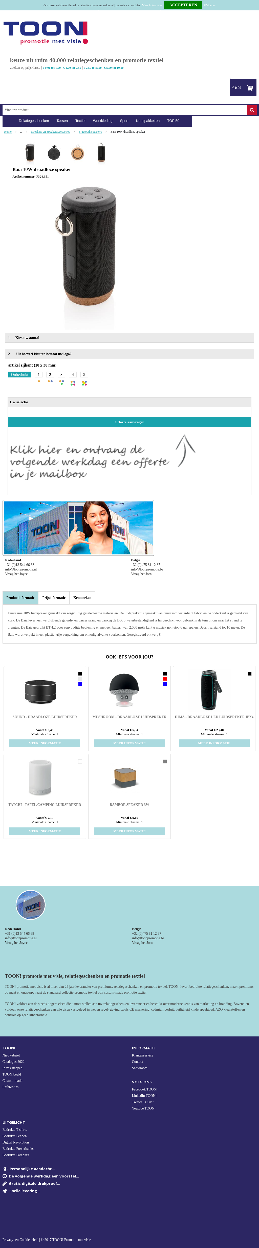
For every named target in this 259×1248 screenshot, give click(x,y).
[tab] (21, 597)
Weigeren (209, 5)
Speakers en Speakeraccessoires (50, 131)
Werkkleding (103, 121)
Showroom (139, 1068)
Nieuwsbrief (11, 1055)
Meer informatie (152, 5)
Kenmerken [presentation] (82, 598)
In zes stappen (13, 1068)
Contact (137, 1062)
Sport (124, 121)
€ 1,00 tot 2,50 (72, 68)
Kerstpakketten (148, 121)
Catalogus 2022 (14, 1062)
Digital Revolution (16, 1142)
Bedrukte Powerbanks (18, 1149)
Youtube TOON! (144, 1108)
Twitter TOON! (143, 1102)
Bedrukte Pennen (15, 1136)
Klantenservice (142, 1055)
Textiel (80, 121)
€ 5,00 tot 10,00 (114, 68)
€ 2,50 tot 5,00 (93, 68)
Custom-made (13, 1081)
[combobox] (125, 110)
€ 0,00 (236, 88)
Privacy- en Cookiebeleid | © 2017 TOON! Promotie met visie (47, 1240)
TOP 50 (173, 121)
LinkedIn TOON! (144, 1096)
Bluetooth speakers (90, 131)
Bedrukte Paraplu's (16, 1155)
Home (9, 121)
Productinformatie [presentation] (21, 598)
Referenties (11, 1087)
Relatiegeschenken (34, 121)
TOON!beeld (12, 1074)
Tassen (62, 121)
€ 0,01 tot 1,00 (52, 68)
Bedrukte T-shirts (15, 1130)
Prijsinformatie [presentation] (54, 598)
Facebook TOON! (145, 1089)
